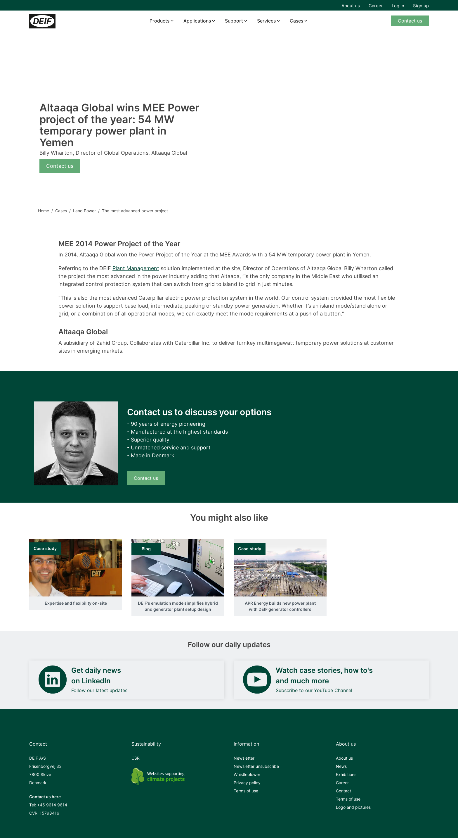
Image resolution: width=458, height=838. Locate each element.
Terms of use (246, 790)
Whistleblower (247, 774)
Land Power (84, 210)
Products (159, 21)
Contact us (410, 21)
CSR (135, 758)
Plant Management (135, 268)
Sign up (421, 5)
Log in (398, 5)
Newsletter (244, 758)
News (341, 766)
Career (376, 5)
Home (43, 210)
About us (350, 5)
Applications (197, 21)
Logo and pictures (353, 807)
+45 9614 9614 (52, 804)
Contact (343, 790)
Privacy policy (247, 782)
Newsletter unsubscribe (256, 766)
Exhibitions (346, 774)
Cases (296, 21)
